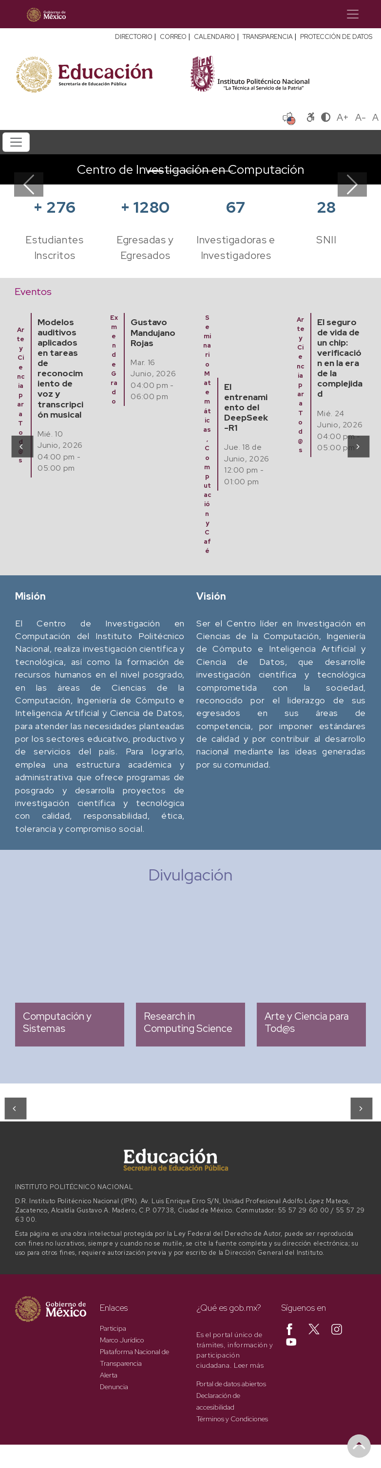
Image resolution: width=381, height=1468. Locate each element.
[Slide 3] (190, 171)
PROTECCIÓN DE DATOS (336, 37)
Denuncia (114, 1386)
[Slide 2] (173, 171)
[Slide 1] (155, 171)
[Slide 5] (225, 171)
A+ (343, 117)
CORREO (173, 37)
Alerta (108, 1375)
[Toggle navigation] (353, 14)
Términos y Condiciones (232, 1418)
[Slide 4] (208, 171)
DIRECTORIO (133, 37)
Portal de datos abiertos (231, 1383)
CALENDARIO (214, 37)
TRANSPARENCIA (268, 37)
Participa (113, 1328)
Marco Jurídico (122, 1340)
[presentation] (22, 446)
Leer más (249, 1365)
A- (360, 117)
